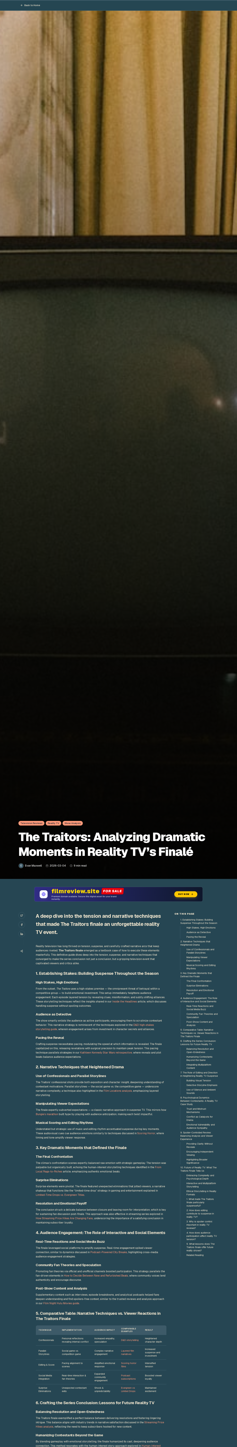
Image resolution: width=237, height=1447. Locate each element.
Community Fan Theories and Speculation (202, 1015)
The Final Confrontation (198, 981)
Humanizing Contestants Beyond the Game (199, 1058)
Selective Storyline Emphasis (201, 1085)
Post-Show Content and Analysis (199, 1023)
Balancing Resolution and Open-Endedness (200, 1050)
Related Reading (195, 1255)
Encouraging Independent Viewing (199, 1153)
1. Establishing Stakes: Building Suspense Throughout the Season (198, 921)
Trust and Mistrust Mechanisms (196, 1110)
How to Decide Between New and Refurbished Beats (96, 1275)
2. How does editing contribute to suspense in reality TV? (200, 1213)
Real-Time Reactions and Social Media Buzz (199, 1008)
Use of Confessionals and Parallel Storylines (200, 951)
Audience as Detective (198, 932)
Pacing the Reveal (196, 936)
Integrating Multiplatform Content (198, 1066)
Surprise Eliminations (197, 985)
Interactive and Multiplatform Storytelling (201, 1185)
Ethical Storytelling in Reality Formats (201, 1193)
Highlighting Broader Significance (197, 1161)
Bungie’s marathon (47, 1114)
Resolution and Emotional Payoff (200, 992)
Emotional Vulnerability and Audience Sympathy (200, 1126)
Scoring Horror (146, 1133)
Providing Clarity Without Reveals (199, 1145)
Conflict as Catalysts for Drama (199, 1118)
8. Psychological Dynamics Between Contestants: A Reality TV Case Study (199, 1101)
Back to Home (30, 5)
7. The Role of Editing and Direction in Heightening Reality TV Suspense (199, 1074)
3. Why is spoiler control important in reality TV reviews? (199, 1225)
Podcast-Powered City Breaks (108, 1252)
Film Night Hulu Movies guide (61, 1303)
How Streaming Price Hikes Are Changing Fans (64, 1218)
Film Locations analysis (118, 1091)
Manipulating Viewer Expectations (197, 959)
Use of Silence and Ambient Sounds (201, 1091)
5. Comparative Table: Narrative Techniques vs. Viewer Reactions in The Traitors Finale (199, 1033)
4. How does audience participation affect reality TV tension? (201, 1236)
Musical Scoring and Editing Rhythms (201, 967)
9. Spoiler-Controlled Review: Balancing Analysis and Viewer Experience (196, 1136)
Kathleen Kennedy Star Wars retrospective (106, 1052)
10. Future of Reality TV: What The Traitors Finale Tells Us (198, 1169)
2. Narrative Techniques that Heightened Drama (195, 943)
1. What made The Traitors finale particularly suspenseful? (200, 1202)
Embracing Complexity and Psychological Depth (200, 1177)
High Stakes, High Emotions (201, 927)
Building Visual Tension (198, 1080)
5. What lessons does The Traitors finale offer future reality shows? (200, 1247)
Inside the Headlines (124, 1001)
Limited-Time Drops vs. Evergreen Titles (60, 1195)
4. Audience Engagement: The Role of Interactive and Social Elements (198, 1000)
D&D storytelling (130, 1340)
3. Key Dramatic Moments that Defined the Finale (196, 975)
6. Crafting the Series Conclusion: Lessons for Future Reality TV (198, 1043)
